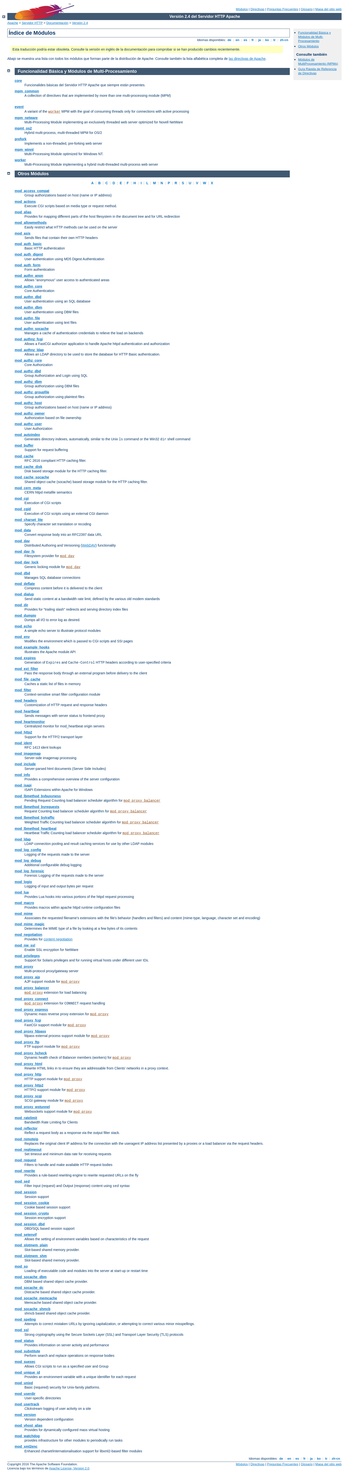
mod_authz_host (28, 403)
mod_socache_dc (29, 1288)
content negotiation (58, 939)
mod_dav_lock (26, 562)
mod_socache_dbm (31, 1277)
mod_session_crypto (32, 1213)
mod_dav (22, 541)
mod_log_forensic (29, 871)
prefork (20, 139)
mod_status (24, 1341)
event (19, 107)
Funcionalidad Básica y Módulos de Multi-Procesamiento (314, 37)
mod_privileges (27, 956)
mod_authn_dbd (28, 297)
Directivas (257, 9)
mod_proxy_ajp (27, 977)
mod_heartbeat (27, 711)
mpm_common (27, 91)
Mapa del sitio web (328, 9)
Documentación (57, 23)
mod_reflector (26, 1128)
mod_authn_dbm (28, 307)
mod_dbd (22, 573)
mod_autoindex (27, 435)
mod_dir (21, 605)
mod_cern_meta (28, 488)
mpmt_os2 (23, 128)
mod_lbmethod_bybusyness (38, 796)
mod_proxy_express (31, 1010)
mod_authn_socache (32, 329)
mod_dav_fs (25, 551)
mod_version (25, 1415)
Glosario (307, 9)
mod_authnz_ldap (29, 350)
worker (54, 112)
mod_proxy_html (28, 1064)
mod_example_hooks (32, 647)
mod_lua (22, 892)
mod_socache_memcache (36, 1298)
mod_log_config (28, 850)
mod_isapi (23, 785)
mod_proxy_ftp (27, 1042)
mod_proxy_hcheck (31, 1053)
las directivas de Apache (247, 59)
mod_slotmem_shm (31, 1256)
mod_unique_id (27, 1372)
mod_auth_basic (28, 244)
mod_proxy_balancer (141, 801)
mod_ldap (23, 839)
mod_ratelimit (26, 1118)
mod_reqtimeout (28, 1150)
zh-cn (284, 40)
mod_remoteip (26, 1139)
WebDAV (89, 545)
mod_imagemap (28, 753)
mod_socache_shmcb (32, 1309)
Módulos (242, 9)
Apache (12, 23)
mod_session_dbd (30, 1224)
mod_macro (24, 903)
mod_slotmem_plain (31, 1245)
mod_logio (23, 882)
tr (274, 40)
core (18, 81)
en (237, 40)
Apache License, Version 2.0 (69, 1468)
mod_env (22, 637)
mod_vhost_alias (29, 1425)
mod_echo (23, 626)
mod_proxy (24, 967)
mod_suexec (25, 1362)
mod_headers (26, 700)
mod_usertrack (27, 1404)
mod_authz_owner (30, 413)
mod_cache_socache (32, 477)
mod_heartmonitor (30, 722)
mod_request (25, 1160)
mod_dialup (24, 594)
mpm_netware (26, 118)
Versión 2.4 (80, 23)
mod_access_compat (32, 191)
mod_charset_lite (29, 520)
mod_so (21, 1266)
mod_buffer (24, 445)
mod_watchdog (27, 1436)
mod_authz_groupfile (32, 392)
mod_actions (25, 202)
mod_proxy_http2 (29, 1085)
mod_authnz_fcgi (29, 339)
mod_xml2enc (26, 1446)
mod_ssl (22, 1330)
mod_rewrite (25, 1171)
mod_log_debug (28, 860)
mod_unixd (24, 1383)
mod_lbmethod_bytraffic (34, 817)
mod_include (25, 764)
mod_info (22, 775)
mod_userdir (25, 1394)
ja (259, 40)
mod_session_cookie (32, 1203)
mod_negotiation (28, 935)
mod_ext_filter (26, 669)
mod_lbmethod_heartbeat (35, 828)
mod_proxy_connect (31, 999)
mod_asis (23, 233)
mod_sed (22, 1181)
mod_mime (24, 914)
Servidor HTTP (32, 23)
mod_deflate (25, 584)
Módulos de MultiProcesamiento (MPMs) (318, 61)
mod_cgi (22, 498)
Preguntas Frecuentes (282, 9)
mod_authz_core (28, 360)
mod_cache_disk (28, 467)
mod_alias (23, 212)
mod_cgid (23, 509)
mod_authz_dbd (28, 371)
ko (267, 40)
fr (253, 40)
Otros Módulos (308, 46)
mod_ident (23, 743)
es (245, 40)
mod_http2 (23, 732)
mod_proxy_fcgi (28, 1020)
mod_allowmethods (31, 223)
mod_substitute (27, 1351)
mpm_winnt (24, 149)
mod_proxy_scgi (28, 1096)
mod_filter (23, 690)
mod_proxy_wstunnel (32, 1107)
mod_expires (25, 658)
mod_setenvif (26, 1235)
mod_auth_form (28, 265)
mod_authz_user (28, 424)
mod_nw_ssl (25, 945)
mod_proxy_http (28, 1074)
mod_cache (24, 456)
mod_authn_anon (29, 276)
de (229, 40)
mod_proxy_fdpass (30, 1031)
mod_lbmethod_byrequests (37, 807)
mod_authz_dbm (28, 382)
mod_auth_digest (29, 254)
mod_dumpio (25, 615)
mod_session (25, 1192)
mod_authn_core (28, 286)
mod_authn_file (27, 318)
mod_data (23, 530)
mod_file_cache (27, 679)
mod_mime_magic (29, 924)
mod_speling (25, 1319)
